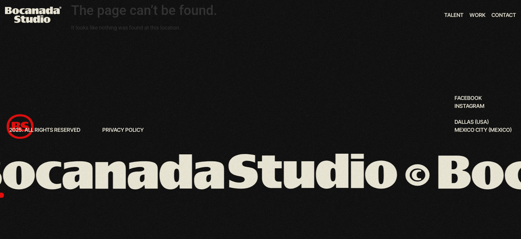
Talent (454, 15)
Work (477, 15)
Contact (503, 15)
